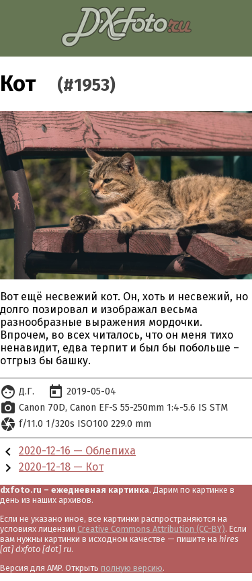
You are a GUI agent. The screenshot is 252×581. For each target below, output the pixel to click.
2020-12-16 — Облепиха (77, 450)
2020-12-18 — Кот (61, 466)
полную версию (132, 568)
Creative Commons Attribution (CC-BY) (151, 529)
